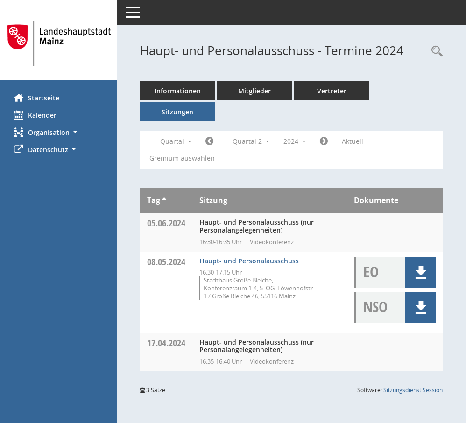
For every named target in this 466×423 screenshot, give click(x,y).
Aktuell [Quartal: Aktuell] (352, 141)
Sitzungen (177, 111)
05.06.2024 (166, 223)
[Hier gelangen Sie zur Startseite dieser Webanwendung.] (58, 43)
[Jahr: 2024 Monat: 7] (324, 141)
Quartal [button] (175, 141)
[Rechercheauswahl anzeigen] (435, 51)
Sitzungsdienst (413, 390)
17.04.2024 (166, 343)
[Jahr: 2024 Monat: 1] (209, 141)
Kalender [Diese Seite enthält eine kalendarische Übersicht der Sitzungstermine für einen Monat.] (35, 115)
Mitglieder (254, 90)
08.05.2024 (166, 261)
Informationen (178, 90)
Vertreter (331, 90)
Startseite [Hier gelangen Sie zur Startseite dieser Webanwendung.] (36, 97)
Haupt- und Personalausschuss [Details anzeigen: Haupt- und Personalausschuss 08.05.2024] (249, 260)
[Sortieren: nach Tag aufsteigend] (164, 200)
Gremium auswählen (182, 158)
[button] (58, 132)
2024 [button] (294, 141)
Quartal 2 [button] (251, 141)
